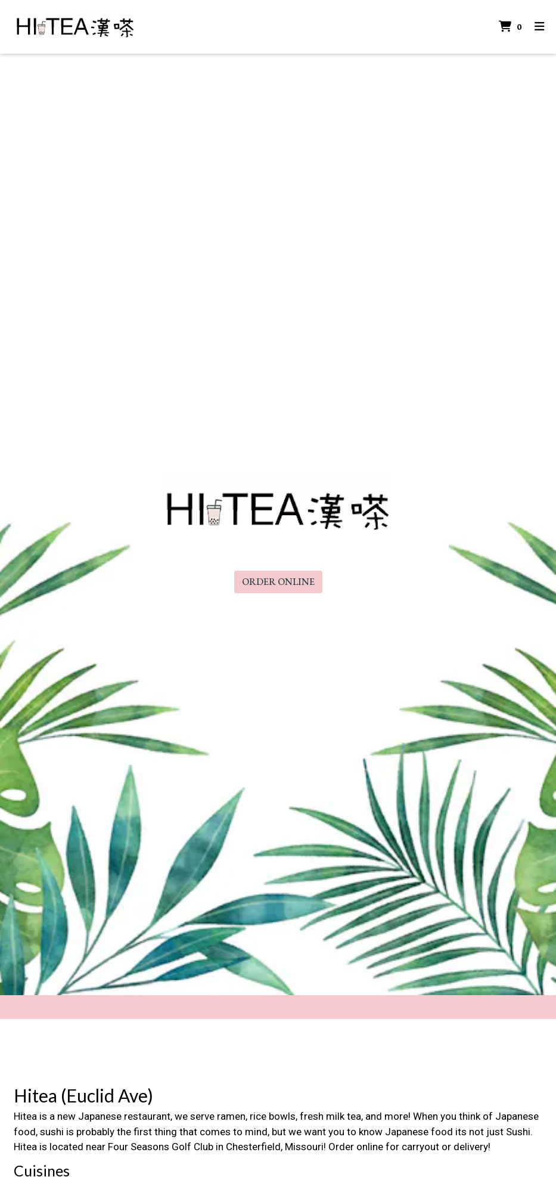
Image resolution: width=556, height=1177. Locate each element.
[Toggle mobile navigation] (539, 27)
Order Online (278, 581)
